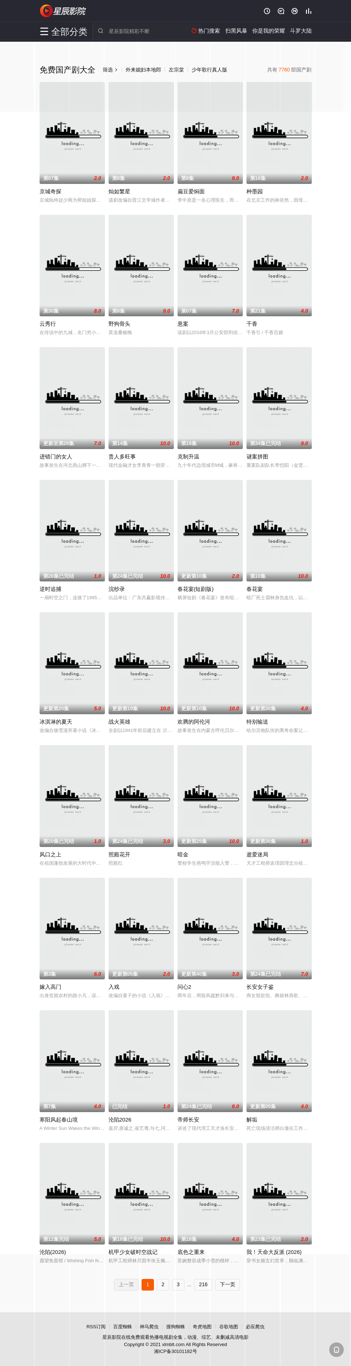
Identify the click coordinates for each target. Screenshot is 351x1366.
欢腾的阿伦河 (193, 722)
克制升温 (188, 456)
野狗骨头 (119, 324)
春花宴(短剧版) (195, 589)
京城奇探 (50, 191)
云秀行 (48, 324)
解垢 (251, 1119)
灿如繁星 (119, 191)
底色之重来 (191, 1252)
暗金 (182, 854)
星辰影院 (63, 10)
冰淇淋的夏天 (56, 722)
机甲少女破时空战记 (133, 1252)
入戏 (114, 987)
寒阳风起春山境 (59, 1119)
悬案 (182, 324)
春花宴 (254, 589)
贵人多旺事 (122, 456)
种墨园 (254, 191)
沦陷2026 (120, 1119)
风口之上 (50, 854)
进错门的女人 (56, 456)
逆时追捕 (50, 589)
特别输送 (257, 722)
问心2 (184, 987)
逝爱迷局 (257, 854)
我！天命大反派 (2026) (274, 1252)
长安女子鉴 (260, 987)
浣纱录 (117, 589)
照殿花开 (119, 854)
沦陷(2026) (53, 1252)
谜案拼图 (257, 456)
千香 (251, 324)
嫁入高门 (50, 987)
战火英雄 (119, 722)
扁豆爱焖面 (191, 191)
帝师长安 (188, 1119)
